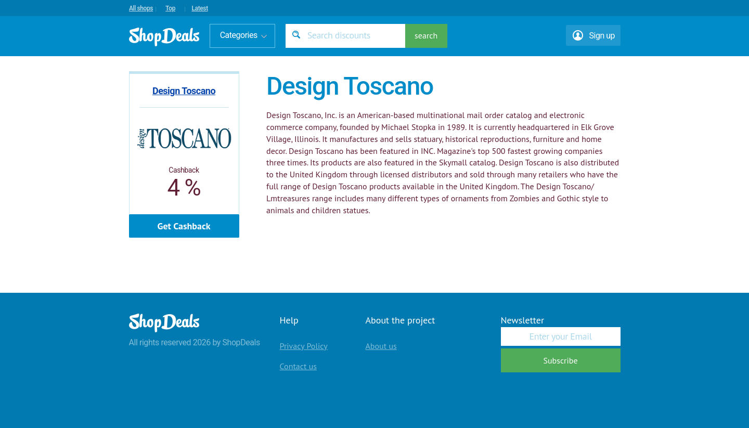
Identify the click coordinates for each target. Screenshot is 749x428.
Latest (199, 8)
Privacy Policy (304, 346)
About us (381, 346)
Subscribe (560, 360)
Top (170, 8)
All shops (141, 8)
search (426, 35)
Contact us (298, 366)
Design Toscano (183, 90)
